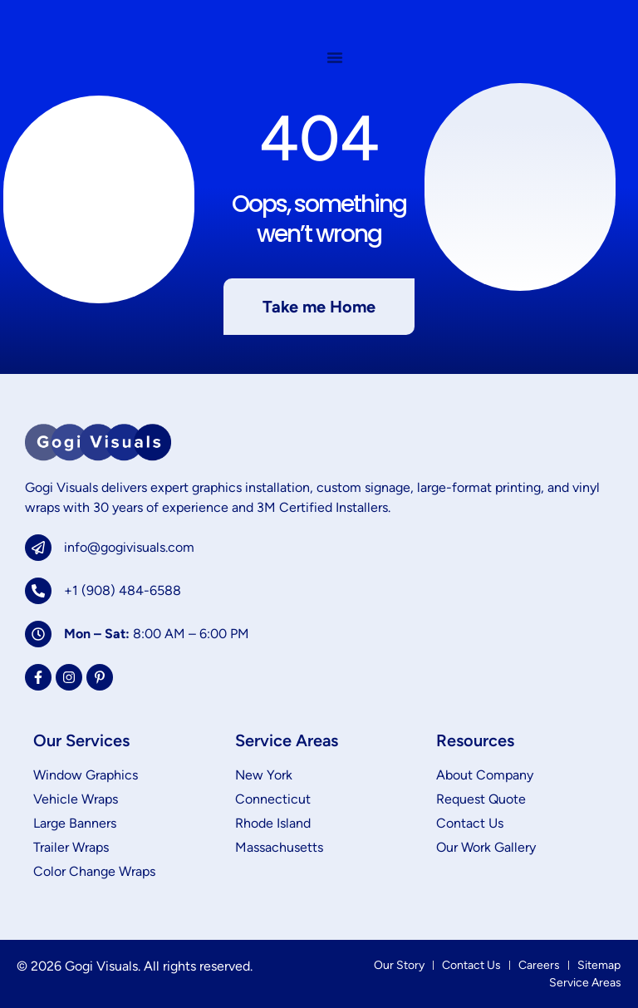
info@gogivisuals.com (129, 547)
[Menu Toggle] (334, 59)
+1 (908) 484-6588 (122, 590)
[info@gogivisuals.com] (38, 547)
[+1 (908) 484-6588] (38, 591)
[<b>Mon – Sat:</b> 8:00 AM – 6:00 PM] (38, 634)
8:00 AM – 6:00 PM (156, 634)
